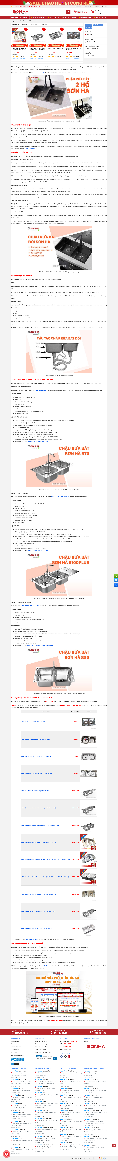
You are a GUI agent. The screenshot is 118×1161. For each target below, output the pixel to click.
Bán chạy (23, 25)
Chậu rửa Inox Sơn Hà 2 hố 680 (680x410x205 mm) (36, 739)
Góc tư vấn (78, 6)
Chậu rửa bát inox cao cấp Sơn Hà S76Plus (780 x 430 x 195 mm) (40, 825)
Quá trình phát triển (16, 1047)
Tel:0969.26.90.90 (15, 1077)
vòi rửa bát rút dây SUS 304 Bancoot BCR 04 (40, 645)
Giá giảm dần (42, 25)
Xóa (90, 24)
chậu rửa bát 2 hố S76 (41, 390)
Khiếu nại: (66, 1047)
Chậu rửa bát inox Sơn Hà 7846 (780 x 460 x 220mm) (36, 928)
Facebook (87, 1041)
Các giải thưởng (15, 1049)
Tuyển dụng (96, 6)
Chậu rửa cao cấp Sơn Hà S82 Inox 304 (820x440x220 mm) (38, 894)
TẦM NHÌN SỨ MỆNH (85, 17)
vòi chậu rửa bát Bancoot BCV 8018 (38, 550)
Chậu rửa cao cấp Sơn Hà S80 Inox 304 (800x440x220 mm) (38, 842)
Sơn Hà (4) (89, 34)
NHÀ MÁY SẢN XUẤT (100, 17)
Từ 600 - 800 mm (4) (91, 49)
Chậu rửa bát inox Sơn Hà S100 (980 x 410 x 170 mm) (36, 773)
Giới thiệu (104, 6)
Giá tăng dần (32, 25)
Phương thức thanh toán (17, 1055)
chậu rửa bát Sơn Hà (31, 148)
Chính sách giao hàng (41, 1044)
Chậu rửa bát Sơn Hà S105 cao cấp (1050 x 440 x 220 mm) (38, 911)
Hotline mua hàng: (69, 1041)
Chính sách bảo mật (40, 1049)
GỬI (55, 1059)
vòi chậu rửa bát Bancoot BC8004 (38, 441)
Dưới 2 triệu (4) (90, 42)
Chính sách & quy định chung (43, 1052)
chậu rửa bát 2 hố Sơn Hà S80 (30, 605)
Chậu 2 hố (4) (89, 56)
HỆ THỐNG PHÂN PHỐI (39, 17)
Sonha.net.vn (48, 966)
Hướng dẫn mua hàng (65, 1049)
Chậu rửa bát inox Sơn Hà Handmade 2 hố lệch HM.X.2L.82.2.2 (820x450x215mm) (45, 877)
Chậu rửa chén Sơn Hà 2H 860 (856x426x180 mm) (36, 756)
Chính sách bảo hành (41, 1041)
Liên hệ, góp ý (14, 1052)
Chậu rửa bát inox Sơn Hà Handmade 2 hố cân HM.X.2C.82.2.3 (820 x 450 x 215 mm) (45, 859)
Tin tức (87, 6)
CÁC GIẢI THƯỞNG (53, 17)
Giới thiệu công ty (15, 1041)
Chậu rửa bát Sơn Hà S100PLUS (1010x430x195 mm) (36, 791)
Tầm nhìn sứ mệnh (16, 1044)
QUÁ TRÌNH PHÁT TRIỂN (69, 17)
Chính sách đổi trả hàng (41, 1047)
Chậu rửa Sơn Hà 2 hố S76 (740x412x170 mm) (34, 722)
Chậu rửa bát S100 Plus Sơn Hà (60, 496)
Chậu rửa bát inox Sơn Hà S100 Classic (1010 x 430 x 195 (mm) (39, 808)
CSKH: (66, 1044)
